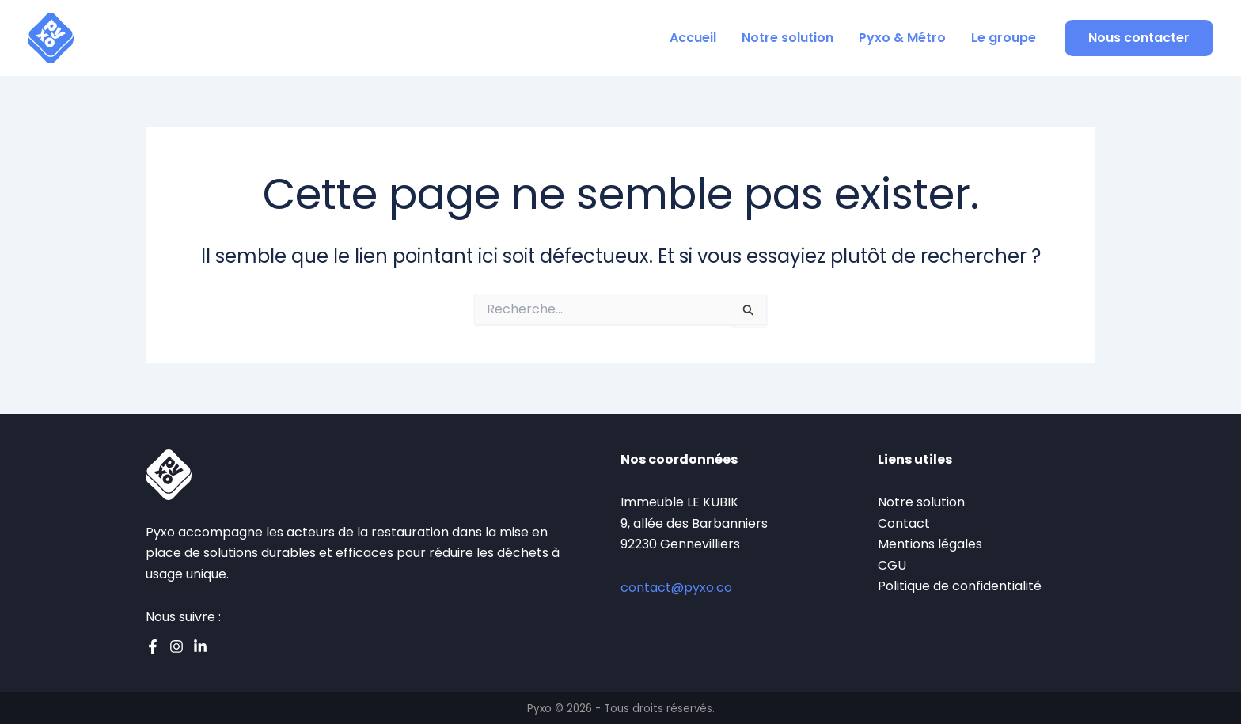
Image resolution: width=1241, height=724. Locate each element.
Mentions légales (930, 544)
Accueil (693, 37)
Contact (904, 523)
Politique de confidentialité (960, 586)
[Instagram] (176, 646)
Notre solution (787, 37)
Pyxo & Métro (902, 37)
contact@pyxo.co (676, 587)
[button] (1139, 38)
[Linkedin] (200, 646)
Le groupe (1003, 37)
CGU (892, 565)
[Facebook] (153, 646)
